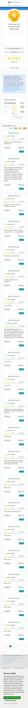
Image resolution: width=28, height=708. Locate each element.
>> (16, 648)
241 (10, 128)
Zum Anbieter (14, 52)
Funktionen (9, 5)
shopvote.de (7, 106)
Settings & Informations (10, 700)
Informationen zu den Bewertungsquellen (18, 117)
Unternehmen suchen (18, 5)
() (21, 147)
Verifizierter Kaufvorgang (14, 133)
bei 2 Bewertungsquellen (14, 68)
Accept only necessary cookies (12, 697)
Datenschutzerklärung (13, 703)
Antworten (21, 151)
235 (15, 128)
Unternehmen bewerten (14, 48)
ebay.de (6, 111)
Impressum (6, 703)
